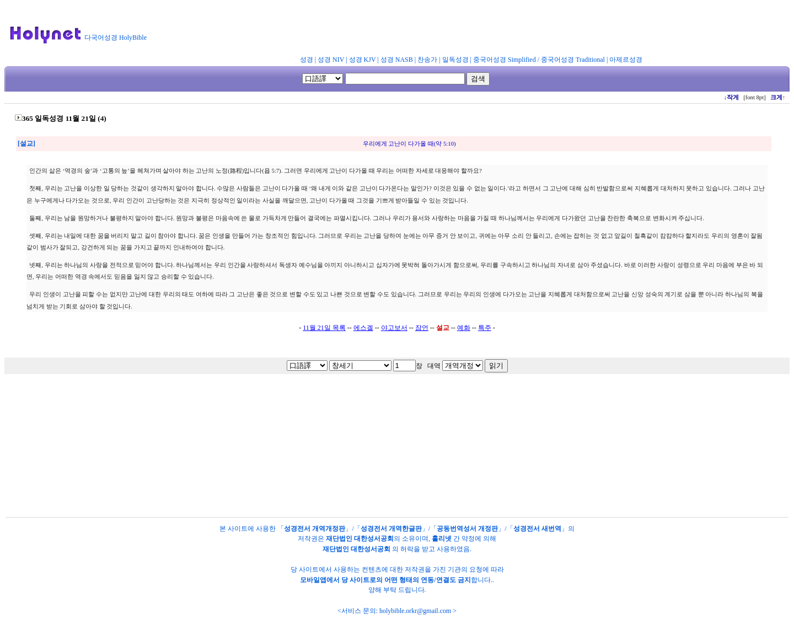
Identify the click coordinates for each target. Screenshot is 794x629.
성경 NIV (331, 59)
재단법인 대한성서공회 (360, 538)
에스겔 (363, 328)
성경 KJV (362, 59)
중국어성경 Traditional (573, 59)
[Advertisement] (423, 30)
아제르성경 (625, 59)
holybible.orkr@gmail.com (415, 611)
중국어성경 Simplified (504, 59)
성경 (306, 59)
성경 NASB (396, 59)
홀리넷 (442, 538)
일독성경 (455, 59)
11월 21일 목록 (324, 328)
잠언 (421, 328)
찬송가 (427, 59)
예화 (463, 328)
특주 (484, 328)
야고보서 (394, 328)
